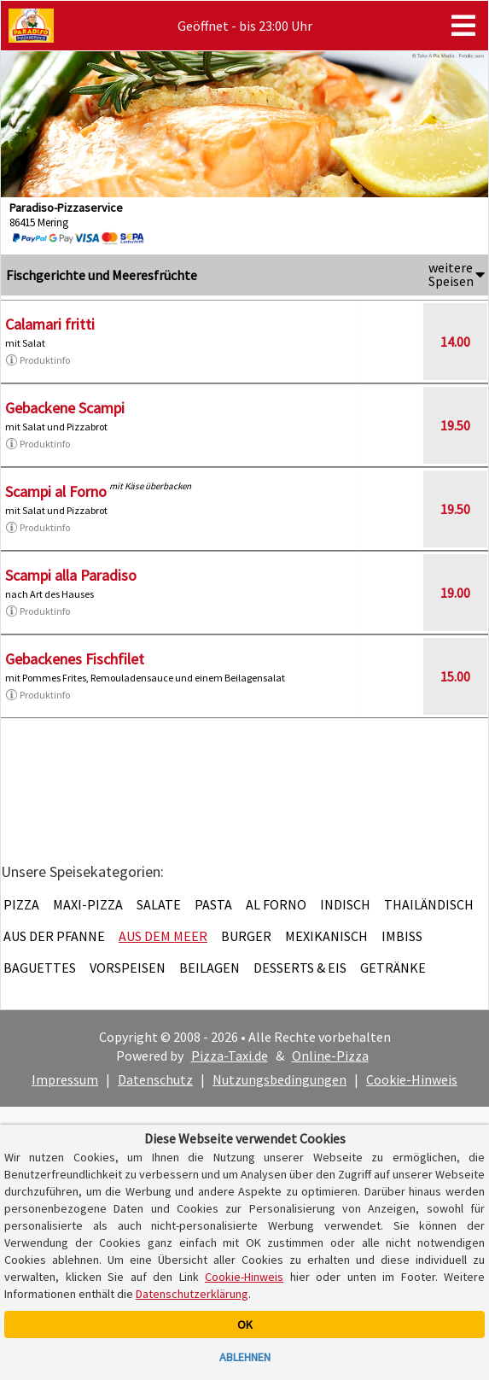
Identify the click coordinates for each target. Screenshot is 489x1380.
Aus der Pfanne (54, 935)
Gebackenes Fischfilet (74, 659)
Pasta (213, 904)
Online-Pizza (330, 1055)
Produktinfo (37, 360)
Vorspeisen (128, 967)
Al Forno (276, 904)
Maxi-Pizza (88, 904)
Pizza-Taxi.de (229, 1055)
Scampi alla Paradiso (71, 575)
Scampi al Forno (56, 491)
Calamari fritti (50, 324)
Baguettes (39, 967)
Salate (159, 904)
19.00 (455, 592)
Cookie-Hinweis (411, 1079)
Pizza (21, 904)
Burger (246, 935)
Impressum (65, 1079)
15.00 (455, 676)
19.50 (455, 425)
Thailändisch (429, 904)
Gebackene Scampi (65, 408)
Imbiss (401, 935)
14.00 (455, 341)
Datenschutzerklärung (192, 1293)
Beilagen (209, 967)
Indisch (345, 904)
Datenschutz (155, 1079)
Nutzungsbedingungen (279, 1079)
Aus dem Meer (163, 935)
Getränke (393, 967)
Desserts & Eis (299, 967)
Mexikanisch (326, 935)
